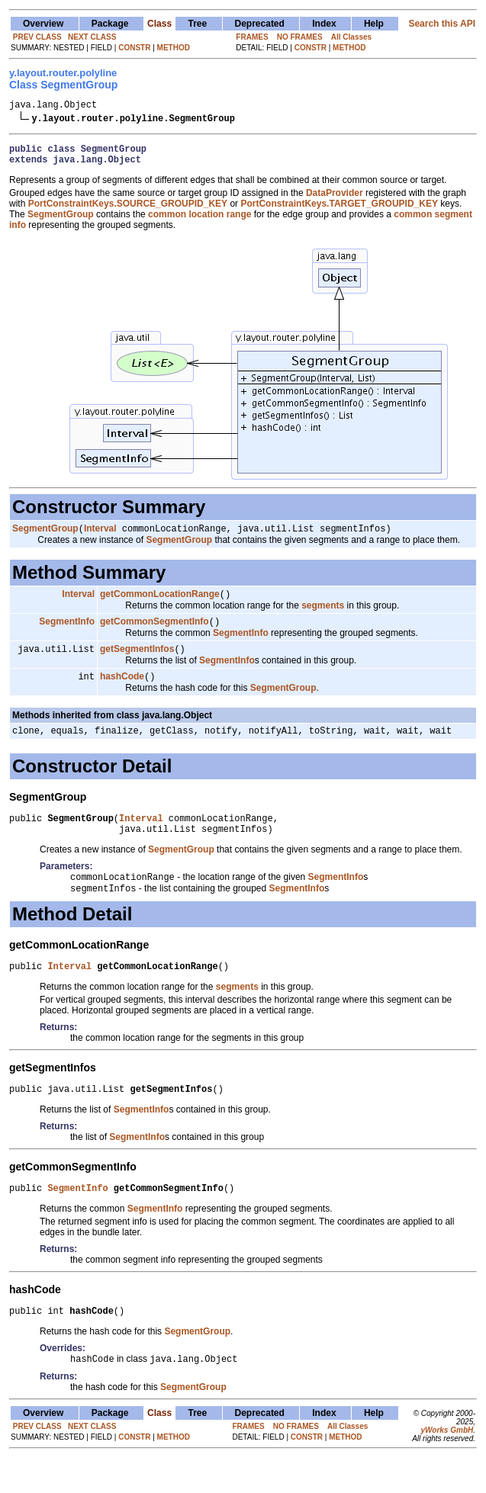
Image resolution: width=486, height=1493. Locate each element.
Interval (100, 536)
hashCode (122, 690)
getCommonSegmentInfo (154, 633)
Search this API (441, 23)
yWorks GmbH (446, 1465)
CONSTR (134, 47)
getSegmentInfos (137, 662)
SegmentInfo (67, 633)
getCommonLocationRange (160, 604)
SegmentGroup (45, 536)
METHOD (173, 47)
